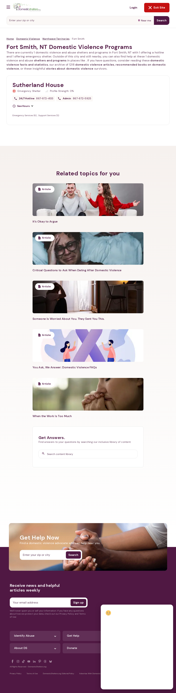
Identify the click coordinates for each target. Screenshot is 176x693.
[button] (22, 106)
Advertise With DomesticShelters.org (95, 673)
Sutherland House (38, 85)
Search (162, 20)
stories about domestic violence (70, 68)
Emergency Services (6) (24, 115)
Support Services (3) (48, 115)
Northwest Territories (56, 38)
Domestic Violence (28, 38)
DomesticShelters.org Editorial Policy (58, 673)
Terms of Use (32, 673)
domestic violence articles (94, 64)
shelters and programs (50, 60)
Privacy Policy (16, 673)
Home (10, 38)
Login (133, 7)
